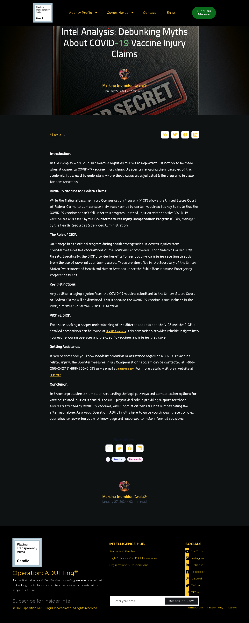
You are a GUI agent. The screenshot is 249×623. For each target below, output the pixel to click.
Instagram (198, 558)
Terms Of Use (195, 607)
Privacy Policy (215, 607)
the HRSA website (116, 331)
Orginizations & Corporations (128, 565)
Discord (196, 578)
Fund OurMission (204, 12)
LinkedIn (197, 565)
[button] (82, 12)
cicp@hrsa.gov (125, 368)
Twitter (195, 585)
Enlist (171, 13)
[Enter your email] (154, 601)
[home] (43, 13)
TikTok (195, 592)
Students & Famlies (122, 551)
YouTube (197, 551)
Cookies (232, 607)
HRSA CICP (55, 375)
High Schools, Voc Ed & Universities (133, 558)
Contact (149, 13)
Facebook (198, 571)
